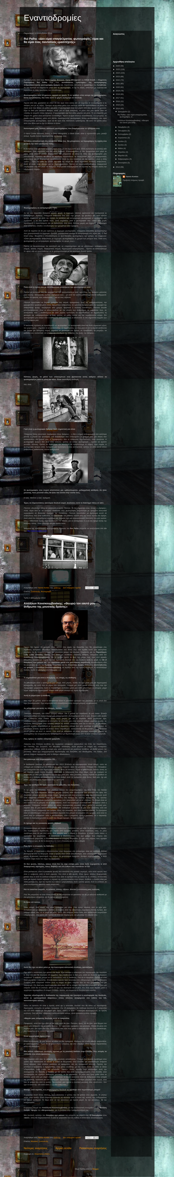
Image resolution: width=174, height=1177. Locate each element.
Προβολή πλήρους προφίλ (133, 180)
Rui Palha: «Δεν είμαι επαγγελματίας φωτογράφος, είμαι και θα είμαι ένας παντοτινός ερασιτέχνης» (63, 40)
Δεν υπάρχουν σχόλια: (72, 588)
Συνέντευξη (35, 591)
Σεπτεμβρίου (123, 134)
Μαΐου (120, 148)
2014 (118, 108)
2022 (118, 80)
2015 (118, 105)
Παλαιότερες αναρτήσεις (93, 1148)
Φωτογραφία (46, 591)
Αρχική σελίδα (63, 1148)
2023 (118, 76)
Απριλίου (122, 152)
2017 (118, 98)
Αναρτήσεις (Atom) (42, 1154)
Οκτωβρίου (122, 131)
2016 (118, 101)
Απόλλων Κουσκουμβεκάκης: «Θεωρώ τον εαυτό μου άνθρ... (133, 121)
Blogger (95, 1169)
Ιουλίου (121, 141)
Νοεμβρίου (122, 127)
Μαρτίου (121, 155)
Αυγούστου (123, 138)
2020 (118, 87)
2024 (118, 73)
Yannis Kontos (132, 176)
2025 (118, 69)
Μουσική (34, 1141)
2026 (118, 66)
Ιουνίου (121, 145)
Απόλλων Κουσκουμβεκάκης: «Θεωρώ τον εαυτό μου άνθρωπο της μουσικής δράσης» (59, 605)
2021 (118, 83)
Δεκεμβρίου (123, 112)
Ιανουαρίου (123, 163)
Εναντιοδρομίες (52, 17)
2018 (118, 94)
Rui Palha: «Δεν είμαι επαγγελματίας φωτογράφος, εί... (132, 116)
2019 (118, 91)
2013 (118, 167)
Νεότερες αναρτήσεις (35, 1148)
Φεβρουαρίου (123, 159)
